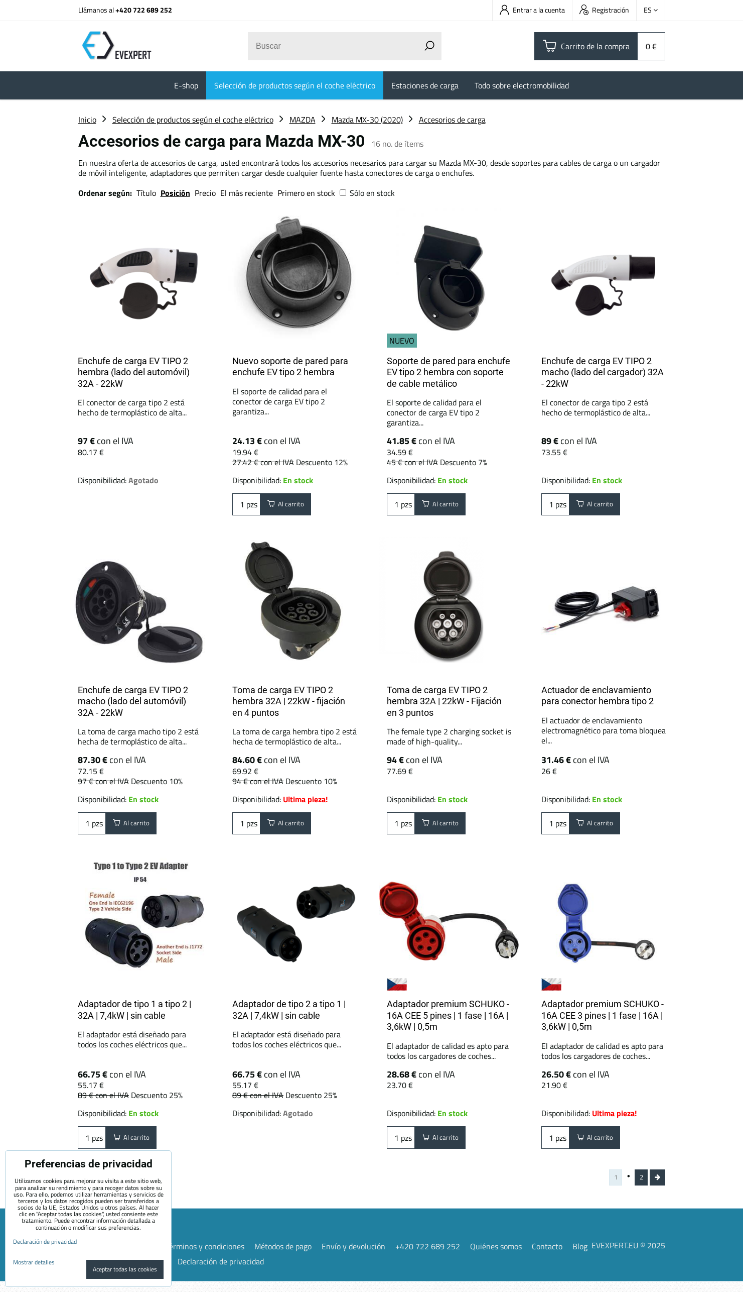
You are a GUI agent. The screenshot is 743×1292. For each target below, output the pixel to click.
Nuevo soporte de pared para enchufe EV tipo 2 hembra (290, 367)
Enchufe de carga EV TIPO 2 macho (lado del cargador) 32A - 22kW (602, 372)
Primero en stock (306, 193)
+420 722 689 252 (143, 10)
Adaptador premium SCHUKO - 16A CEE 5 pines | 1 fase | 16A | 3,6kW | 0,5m (448, 1020)
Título (146, 193)
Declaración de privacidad (221, 1272)
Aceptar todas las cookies (125, 1269)
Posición (175, 193)
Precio (206, 193)
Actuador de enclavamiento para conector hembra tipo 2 (597, 696)
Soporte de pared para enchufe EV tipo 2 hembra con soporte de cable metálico (448, 372)
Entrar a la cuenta (532, 10)
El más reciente (246, 193)
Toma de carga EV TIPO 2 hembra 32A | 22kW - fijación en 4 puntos (288, 701)
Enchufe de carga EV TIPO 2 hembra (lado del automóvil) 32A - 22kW (134, 372)
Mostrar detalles (34, 1262)
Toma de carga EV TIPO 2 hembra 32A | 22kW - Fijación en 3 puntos (444, 701)
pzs (246, 507)
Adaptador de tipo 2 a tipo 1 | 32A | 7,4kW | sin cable (289, 1015)
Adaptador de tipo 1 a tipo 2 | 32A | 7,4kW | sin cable (134, 1015)
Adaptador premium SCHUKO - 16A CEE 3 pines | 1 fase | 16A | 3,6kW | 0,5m (602, 1020)
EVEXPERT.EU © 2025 (628, 1255)
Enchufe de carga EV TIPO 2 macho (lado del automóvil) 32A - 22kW (133, 701)
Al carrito (291, 507)
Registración (604, 10)
